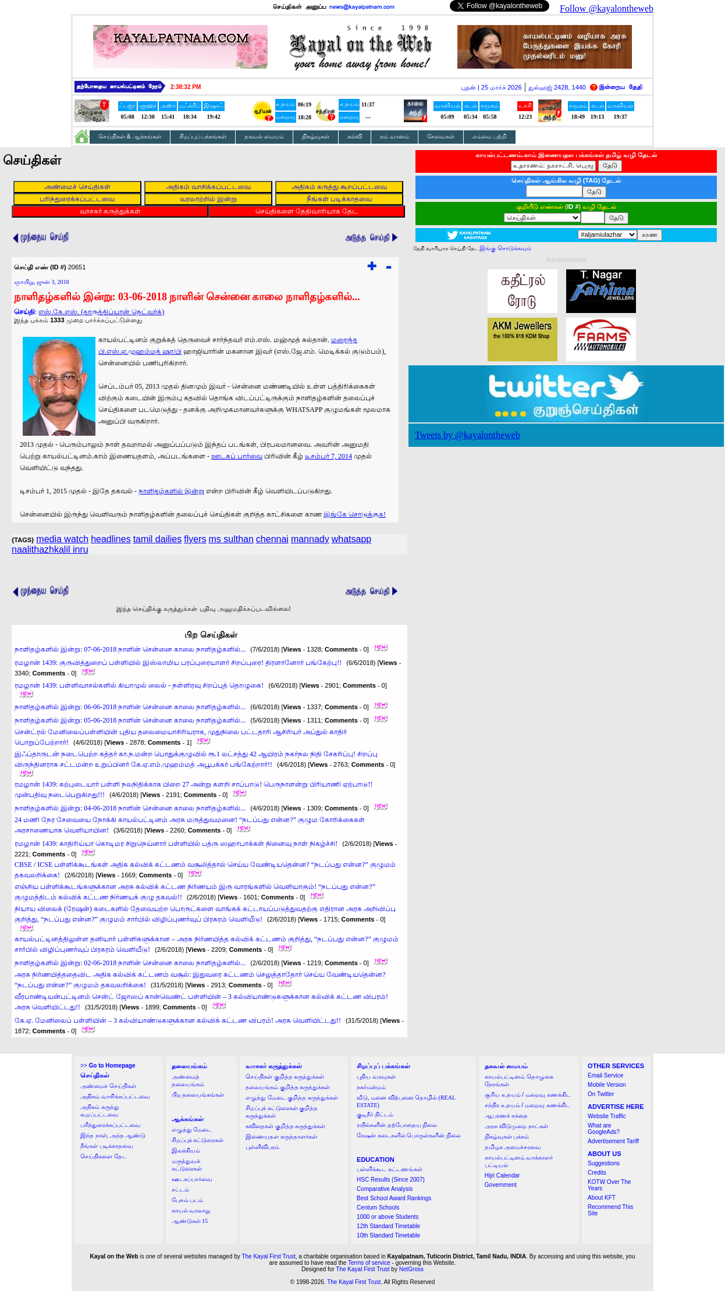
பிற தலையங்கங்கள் (198, 1094)
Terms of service (369, 1263)
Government (501, 1185)
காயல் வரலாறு (191, 1210)
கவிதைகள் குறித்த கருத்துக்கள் (285, 1126)
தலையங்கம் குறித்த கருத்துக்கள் (288, 1087)
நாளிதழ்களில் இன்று (171, 491)
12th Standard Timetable (388, 1226)
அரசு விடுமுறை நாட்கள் (516, 1126)
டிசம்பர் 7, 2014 (328, 456)
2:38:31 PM (185, 87)
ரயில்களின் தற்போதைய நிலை (397, 1125)
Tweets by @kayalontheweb (467, 435)
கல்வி (354, 136)
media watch (62, 539)
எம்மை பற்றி (489, 136)
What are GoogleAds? (604, 1128)
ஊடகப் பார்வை (236, 456)
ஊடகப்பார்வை (192, 1179)
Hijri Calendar (502, 1175)
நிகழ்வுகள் (315, 136)
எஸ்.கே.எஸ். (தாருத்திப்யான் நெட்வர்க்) (101, 312)
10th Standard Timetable (388, 1235)
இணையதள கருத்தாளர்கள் (281, 1136)
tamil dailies (157, 539)
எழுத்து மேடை (192, 1129)
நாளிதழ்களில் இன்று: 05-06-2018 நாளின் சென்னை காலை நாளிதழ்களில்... (130, 720)
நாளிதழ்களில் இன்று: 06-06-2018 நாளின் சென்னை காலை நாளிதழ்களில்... (130, 707)
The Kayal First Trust (268, 1256)
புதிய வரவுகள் (376, 1076)
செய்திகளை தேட (103, 1156)
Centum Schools (378, 1207)
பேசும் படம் (188, 1200)
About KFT (602, 1197)
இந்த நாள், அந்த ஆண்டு (112, 1135)
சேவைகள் (440, 136)
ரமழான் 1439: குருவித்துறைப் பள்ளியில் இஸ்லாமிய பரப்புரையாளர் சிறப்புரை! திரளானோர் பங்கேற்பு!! (178, 663)
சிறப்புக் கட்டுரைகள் (198, 1140)
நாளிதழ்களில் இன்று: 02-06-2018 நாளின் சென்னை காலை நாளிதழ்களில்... (130, 963)
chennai (272, 539)
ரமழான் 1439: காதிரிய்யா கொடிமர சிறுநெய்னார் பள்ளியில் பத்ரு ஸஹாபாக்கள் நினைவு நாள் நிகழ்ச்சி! (176, 844)
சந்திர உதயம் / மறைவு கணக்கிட (527, 1105)
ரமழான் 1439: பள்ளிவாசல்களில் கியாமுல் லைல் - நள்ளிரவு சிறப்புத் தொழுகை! (139, 685)
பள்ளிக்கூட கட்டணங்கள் (389, 1169)
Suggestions (604, 1163)
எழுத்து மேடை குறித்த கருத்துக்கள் (292, 1097)
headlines (111, 539)
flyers (195, 539)
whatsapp (352, 539)
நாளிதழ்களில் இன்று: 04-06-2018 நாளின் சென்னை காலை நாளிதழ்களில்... (130, 808)
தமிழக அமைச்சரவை (513, 1147)
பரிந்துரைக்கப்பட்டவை (110, 1125)
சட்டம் (180, 1189)
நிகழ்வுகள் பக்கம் (507, 1136)
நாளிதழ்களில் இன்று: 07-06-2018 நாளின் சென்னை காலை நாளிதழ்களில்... (130, 649)
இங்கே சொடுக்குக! (355, 514)
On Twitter (601, 1094)
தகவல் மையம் (264, 136)
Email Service (605, 1075)
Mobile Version (607, 1085)
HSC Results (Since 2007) (391, 1179)
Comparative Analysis (385, 1189)
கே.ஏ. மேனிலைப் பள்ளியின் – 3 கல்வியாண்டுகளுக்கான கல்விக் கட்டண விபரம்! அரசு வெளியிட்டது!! (178, 1020)
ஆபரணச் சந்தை (506, 1115)
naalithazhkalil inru (50, 549)
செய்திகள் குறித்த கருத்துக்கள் (285, 1076)
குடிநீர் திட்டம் (375, 1114)
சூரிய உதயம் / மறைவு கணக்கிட (528, 1094)
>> (107, 1065)
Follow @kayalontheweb (606, 8)
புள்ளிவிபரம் (262, 1147)
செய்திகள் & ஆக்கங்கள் (129, 136)
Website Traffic (607, 1116)
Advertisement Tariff (613, 1141)
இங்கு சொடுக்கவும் (505, 248)
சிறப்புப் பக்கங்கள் (203, 136)
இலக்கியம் (186, 1150)
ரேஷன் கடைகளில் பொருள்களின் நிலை (409, 1135)
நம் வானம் (394, 136)
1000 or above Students (387, 1217)
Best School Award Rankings (394, 1198)
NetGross (411, 1269)
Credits (597, 1172)
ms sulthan (230, 539)
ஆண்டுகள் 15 (190, 1221)
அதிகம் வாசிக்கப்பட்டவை (115, 1096)
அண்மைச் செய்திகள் (108, 1086)
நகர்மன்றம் (371, 1087)
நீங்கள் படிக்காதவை (106, 1146)
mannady (310, 539)
